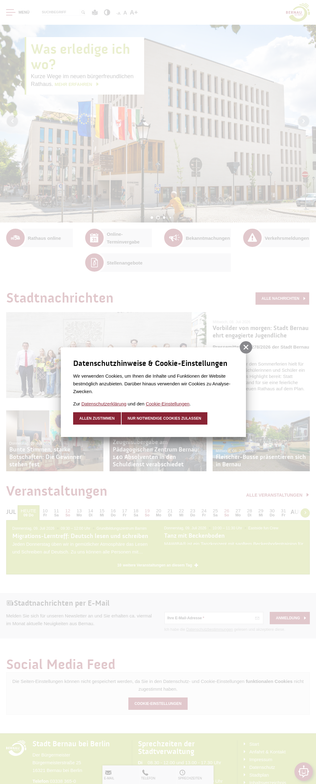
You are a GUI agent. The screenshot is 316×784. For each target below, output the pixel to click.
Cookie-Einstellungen (167, 403)
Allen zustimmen (97, 418)
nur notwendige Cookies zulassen (165, 418)
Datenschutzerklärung (104, 403)
